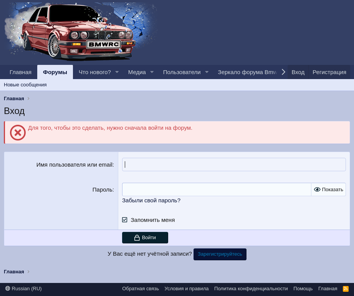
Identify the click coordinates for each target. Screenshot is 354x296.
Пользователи (182, 72)
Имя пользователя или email (74, 164)
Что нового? (95, 72)
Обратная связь (140, 288)
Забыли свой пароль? (151, 200)
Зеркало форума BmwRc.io (254, 72)
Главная (20, 72)
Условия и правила (187, 288)
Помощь (303, 288)
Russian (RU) (23, 288)
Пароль (102, 189)
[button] (117, 72)
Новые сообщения (25, 85)
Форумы (55, 72)
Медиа (137, 72)
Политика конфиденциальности (251, 288)
